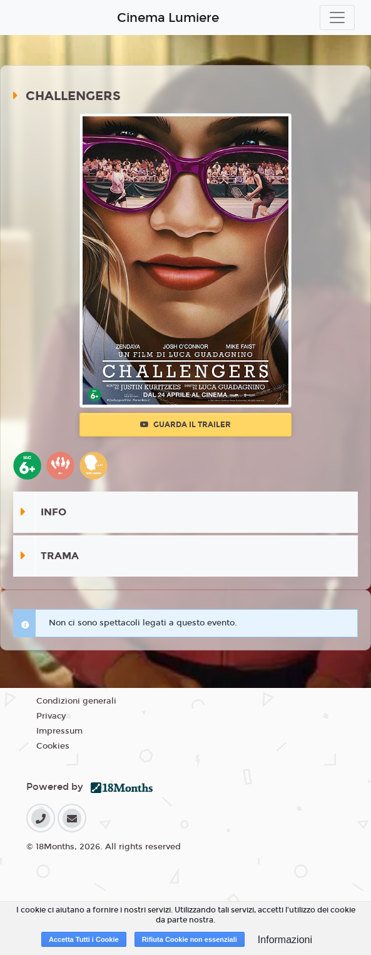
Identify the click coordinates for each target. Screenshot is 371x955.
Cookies (52, 746)
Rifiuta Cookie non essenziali (189, 939)
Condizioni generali (76, 701)
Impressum (59, 731)
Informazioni (285, 939)
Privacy (51, 716)
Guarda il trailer (185, 424)
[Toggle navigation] (337, 17)
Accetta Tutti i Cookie (84, 939)
